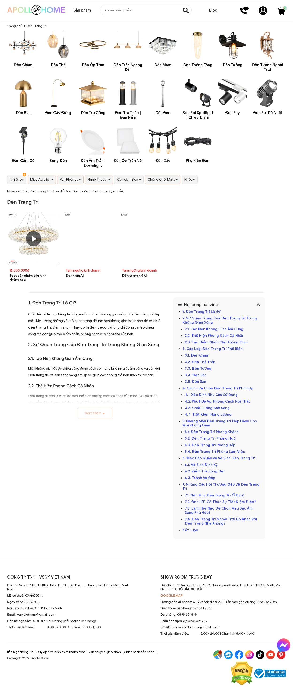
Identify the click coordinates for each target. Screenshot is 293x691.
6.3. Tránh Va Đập (200, 478)
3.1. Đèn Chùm (197, 355)
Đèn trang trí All (134, 276)
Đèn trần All (75, 276)
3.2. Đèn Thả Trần (200, 362)
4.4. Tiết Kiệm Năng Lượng (208, 414)
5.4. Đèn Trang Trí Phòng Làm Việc (215, 451)
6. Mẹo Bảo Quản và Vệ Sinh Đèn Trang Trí (219, 458)
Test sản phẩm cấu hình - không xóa (29, 278)
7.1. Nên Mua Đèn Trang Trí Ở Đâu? (215, 495)
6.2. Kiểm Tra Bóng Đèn (205, 471)
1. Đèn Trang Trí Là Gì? (202, 312)
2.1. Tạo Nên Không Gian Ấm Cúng (214, 329)
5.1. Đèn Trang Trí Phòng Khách (212, 432)
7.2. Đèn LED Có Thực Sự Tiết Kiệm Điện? (220, 502)
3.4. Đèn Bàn (196, 375)
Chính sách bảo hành (139, 652)
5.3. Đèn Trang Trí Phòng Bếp (210, 445)
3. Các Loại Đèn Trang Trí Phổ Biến (213, 349)
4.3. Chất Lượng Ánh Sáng (208, 408)
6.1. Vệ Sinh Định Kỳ (201, 465)
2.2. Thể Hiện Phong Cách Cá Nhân (214, 336)
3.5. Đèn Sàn (196, 382)
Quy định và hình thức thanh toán (61, 652)
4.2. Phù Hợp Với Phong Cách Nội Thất (218, 401)
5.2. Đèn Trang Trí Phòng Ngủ (210, 438)
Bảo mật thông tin (20, 652)
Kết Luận (191, 530)
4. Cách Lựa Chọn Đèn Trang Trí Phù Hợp (218, 388)
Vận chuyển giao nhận (105, 652)
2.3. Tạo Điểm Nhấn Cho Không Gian (216, 342)
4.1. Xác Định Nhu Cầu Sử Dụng (212, 395)
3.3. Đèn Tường (198, 368)
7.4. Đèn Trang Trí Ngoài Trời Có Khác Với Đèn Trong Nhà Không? (221, 521)
